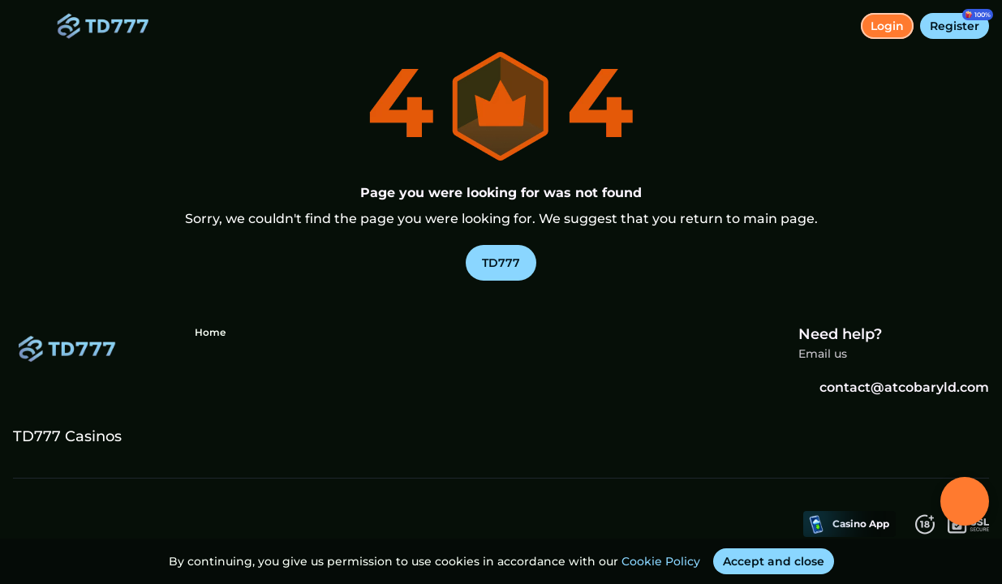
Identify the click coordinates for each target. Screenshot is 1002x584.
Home (210, 332)
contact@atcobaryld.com (893, 387)
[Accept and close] (773, 561)
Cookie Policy (660, 561)
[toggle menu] (26, 26)
